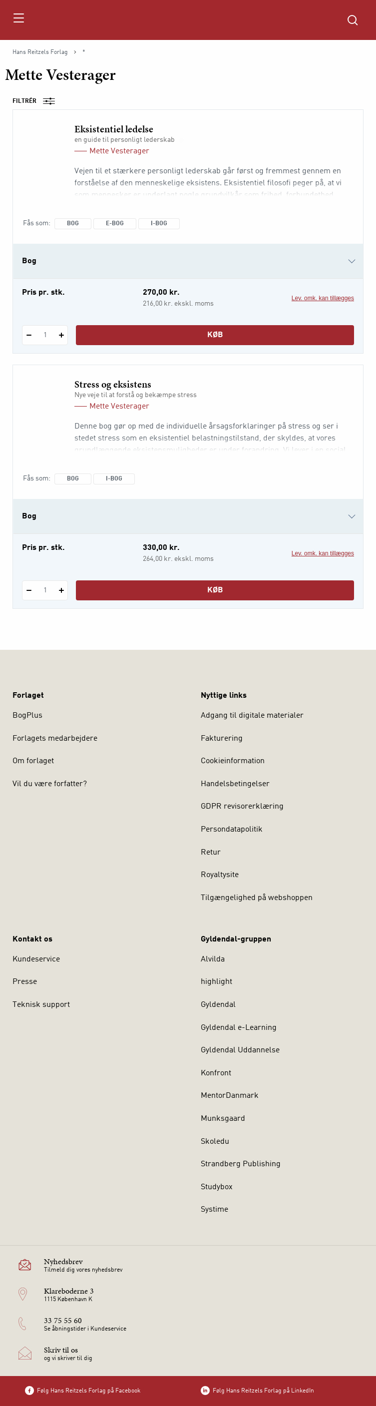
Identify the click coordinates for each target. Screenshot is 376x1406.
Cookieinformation (233, 761)
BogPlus (27, 716)
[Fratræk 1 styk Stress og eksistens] (28, 590)
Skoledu (215, 1142)
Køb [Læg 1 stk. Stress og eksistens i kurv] (215, 590)
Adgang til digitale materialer (252, 716)
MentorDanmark (230, 1096)
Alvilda (213, 959)
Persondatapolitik (232, 830)
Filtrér (36, 101)
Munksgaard (223, 1119)
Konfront (216, 1073)
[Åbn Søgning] (353, 20)
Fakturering (222, 739)
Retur (211, 853)
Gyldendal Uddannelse (240, 1050)
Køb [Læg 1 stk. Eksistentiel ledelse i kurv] (215, 335)
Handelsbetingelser (235, 784)
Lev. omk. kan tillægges (323, 298)
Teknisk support (41, 1005)
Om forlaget (33, 761)
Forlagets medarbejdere (54, 739)
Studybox (217, 1187)
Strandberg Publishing (241, 1164)
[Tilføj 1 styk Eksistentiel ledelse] (61, 335)
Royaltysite (220, 875)
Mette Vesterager (119, 151)
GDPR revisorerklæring (242, 807)
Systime (214, 1210)
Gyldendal (218, 1005)
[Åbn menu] (18, 19)
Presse (24, 982)
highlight (216, 982)
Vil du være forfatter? (49, 784)
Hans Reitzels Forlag (40, 52)
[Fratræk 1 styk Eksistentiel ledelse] (28, 335)
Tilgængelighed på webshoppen (257, 898)
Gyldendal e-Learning (239, 1028)
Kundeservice (36, 959)
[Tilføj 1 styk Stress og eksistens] (61, 590)
